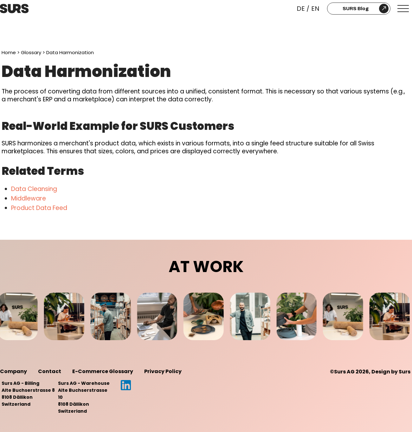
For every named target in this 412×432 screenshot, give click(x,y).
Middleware (28, 198)
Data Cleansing (34, 189)
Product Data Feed (39, 208)
